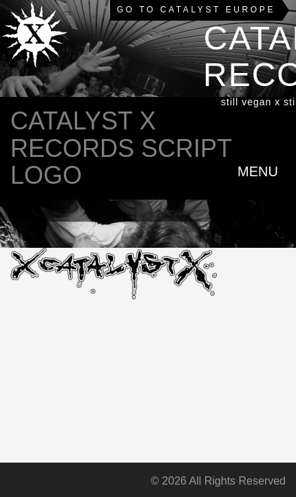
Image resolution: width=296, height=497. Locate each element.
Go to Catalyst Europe (196, 9)
